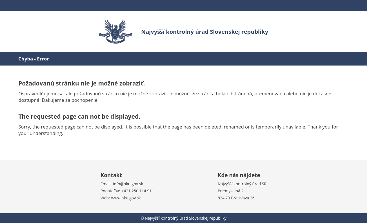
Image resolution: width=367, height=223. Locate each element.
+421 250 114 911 (137, 190)
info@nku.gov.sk (128, 183)
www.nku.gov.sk (126, 198)
